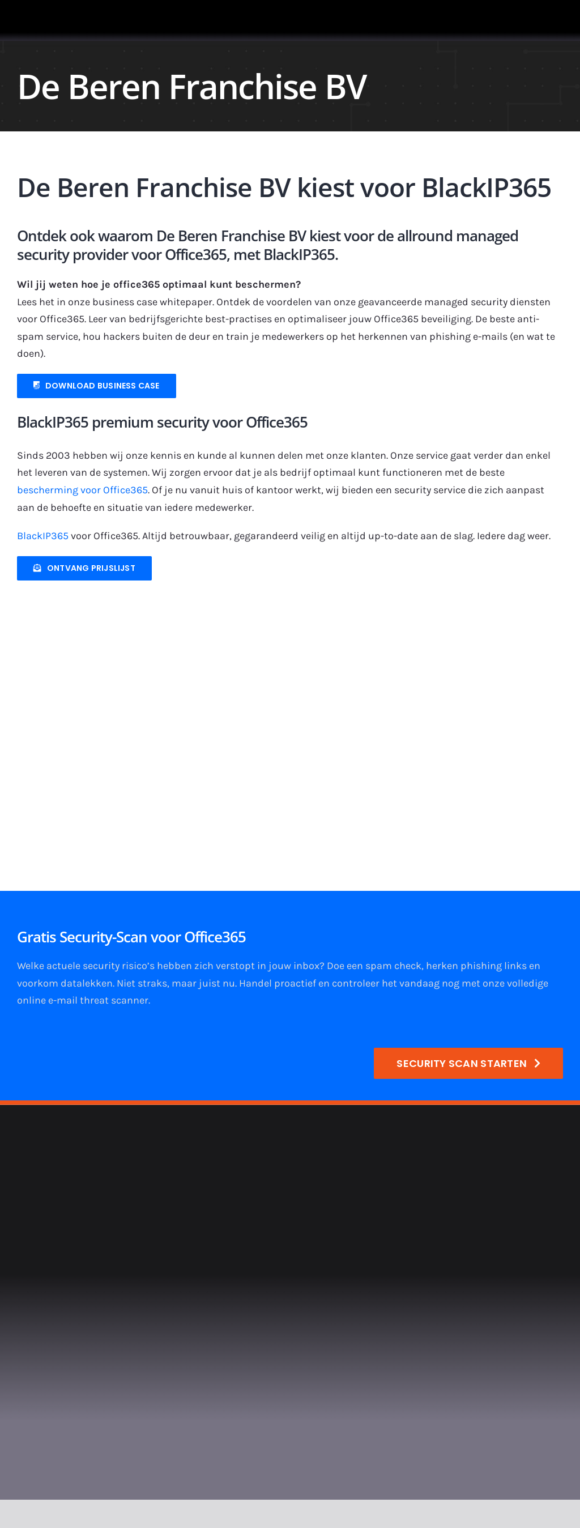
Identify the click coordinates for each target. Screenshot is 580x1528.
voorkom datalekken (65, 983)
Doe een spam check (374, 965)
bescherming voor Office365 (82, 490)
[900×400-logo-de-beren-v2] (272, 600)
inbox (306, 965)
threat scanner (114, 1000)
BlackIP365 (43, 536)
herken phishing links (476, 965)
